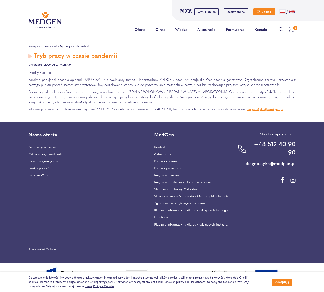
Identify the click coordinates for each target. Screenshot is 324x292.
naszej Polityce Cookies (99, 286)
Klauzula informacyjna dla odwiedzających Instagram (192, 224)
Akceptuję (282, 282)
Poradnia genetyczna (43, 161)
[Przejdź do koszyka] (292, 29)
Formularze (235, 30)
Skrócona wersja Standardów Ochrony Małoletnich (191, 196)
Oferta (140, 30)
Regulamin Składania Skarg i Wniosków (182, 182)
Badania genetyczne (42, 147)
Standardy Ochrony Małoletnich (177, 189)
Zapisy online (236, 12)
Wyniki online (207, 12)
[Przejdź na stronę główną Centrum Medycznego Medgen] (44, 20)
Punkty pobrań (38, 168)
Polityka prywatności (168, 168)
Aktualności (206, 30)
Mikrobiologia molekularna (47, 154)
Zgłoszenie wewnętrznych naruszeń (179, 203)
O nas (160, 30)
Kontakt (261, 30)
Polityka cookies (165, 161)
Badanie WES (38, 175)
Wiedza (181, 30)
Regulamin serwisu (167, 175)
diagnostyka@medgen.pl (265, 109)
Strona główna (35, 46)
